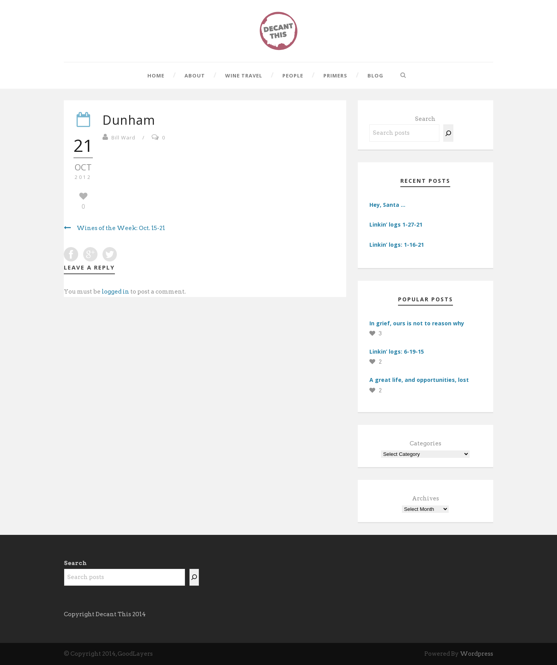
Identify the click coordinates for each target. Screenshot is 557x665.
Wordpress (476, 653)
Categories (425, 443)
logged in (115, 291)
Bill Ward (123, 137)
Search (425, 118)
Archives (425, 498)
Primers (335, 75)
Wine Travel (243, 75)
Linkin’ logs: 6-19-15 (396, 351)
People (292, 75)
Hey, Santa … (387, 204)
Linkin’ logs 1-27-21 (395, 224)
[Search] (448, 133)
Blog (375, 75)
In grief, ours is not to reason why (416, 323)
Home (155, 75)
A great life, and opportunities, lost (419, 379)
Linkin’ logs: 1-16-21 (396, 244)
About (195, 75)
